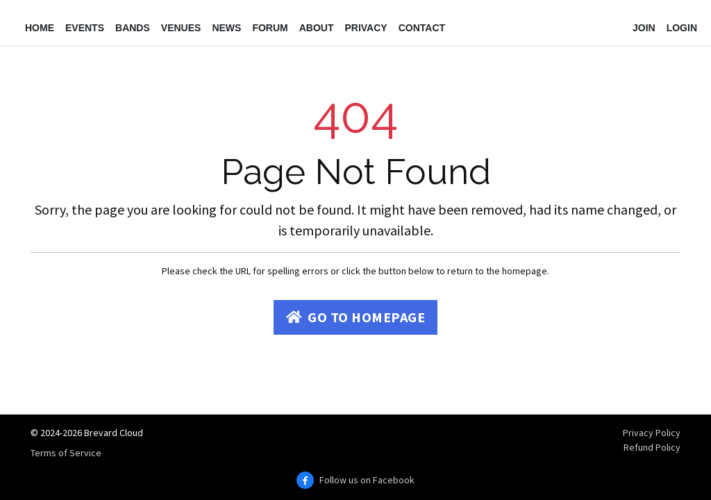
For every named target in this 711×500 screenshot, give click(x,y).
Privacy (365, 27)
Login (682, 27)
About (316, 27)
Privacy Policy (651, 432)
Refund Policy (652, 447)
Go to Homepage (356, 317)
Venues (181, 27)
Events (84, 27)
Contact (422, 27)
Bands (132, 27)
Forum (269, 27)
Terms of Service (66, 453)
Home (39, 27)
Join (644, 27)
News (226, 27)
